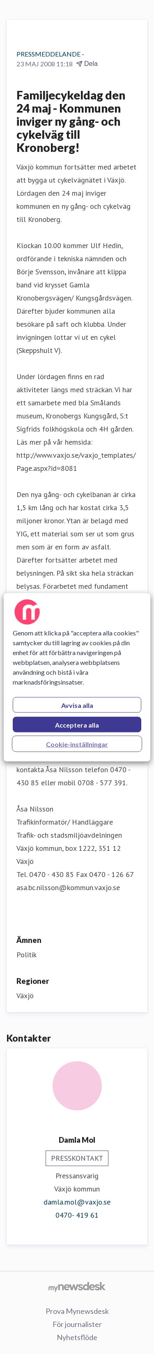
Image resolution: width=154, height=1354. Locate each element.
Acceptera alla (77, 724)
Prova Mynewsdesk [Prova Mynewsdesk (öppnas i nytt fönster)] (77, 1311)
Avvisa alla (77, 705)
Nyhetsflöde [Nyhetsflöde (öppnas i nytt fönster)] (77, 1337)
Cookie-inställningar (77, 744)
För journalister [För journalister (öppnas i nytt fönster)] (77, 1324)
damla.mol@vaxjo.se (77, 1202)
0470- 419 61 (77, 1215)
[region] (77, 677)
